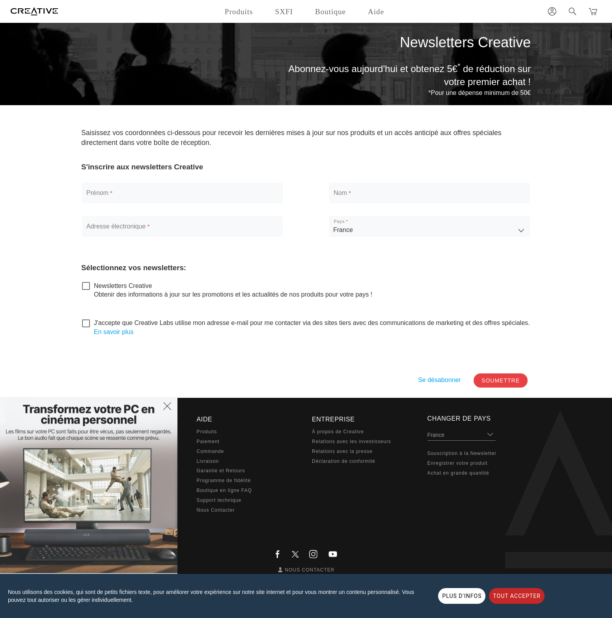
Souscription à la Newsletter (462, 453)
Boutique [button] (330, 11)
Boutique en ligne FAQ (224, 490)
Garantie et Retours (221, 470)
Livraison (208, 461)
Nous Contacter (216, 510)
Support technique (219, 500)
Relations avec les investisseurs (351, 441)
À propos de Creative (338, 431)
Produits (207, 431)
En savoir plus (114, 331)
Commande (210, 451)
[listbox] (429, 226)
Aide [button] (376, 11)
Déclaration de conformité (343, 461)
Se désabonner (439, 380)
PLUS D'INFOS (461, 596)
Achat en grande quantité (458, 473)
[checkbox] (117, 285)
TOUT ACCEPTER (516, 596)
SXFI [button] (284, 11)
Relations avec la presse (342, 451)
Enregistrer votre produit (457, 463)
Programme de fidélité (224, 480)
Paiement (208, 441)
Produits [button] (239, 11)
